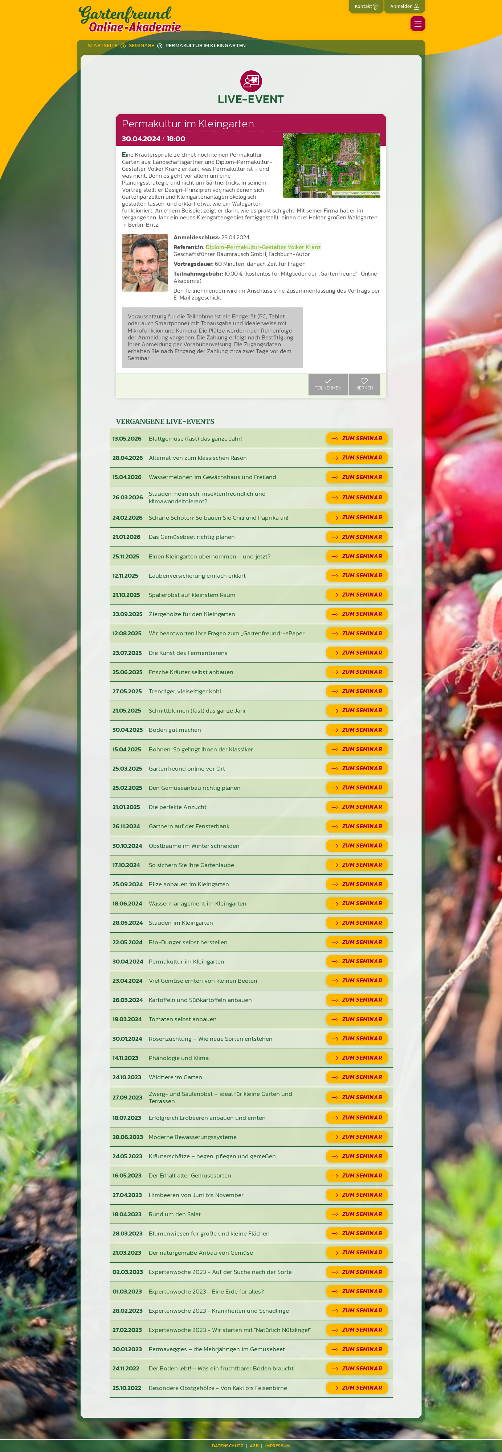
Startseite (103, 45)
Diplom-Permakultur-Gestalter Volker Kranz (263, 247)
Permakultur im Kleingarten (206, 45)
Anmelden (404, 6)
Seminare (141, 45)
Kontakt (366, 6)
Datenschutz (227, 1446)
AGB (254, 1446)
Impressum (277, 1446)
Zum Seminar (362, 438)
